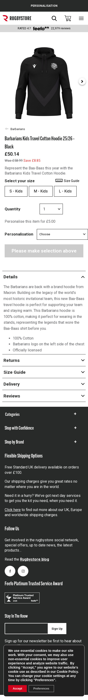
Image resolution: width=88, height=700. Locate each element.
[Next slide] (82, 81)
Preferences (41, 688)
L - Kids (65, 191)
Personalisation (19, 234)
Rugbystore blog (34, 559)
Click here (13, 510)
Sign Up (57, 628)
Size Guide (67, 181)
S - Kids (16, 191)
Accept (17, 688)
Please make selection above (44, 251)
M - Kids (41, 191)
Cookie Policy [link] (67, 671)
